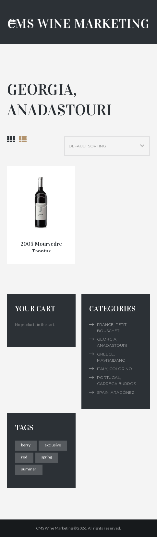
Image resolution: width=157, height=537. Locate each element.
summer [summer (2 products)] (28, 469)
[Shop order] (107, 146)
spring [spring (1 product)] (46, 457)
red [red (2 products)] (24, 457)
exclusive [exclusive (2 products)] (52, 445)
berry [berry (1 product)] (25, 445)
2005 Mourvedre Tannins (41, 248)
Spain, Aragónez (115, 392)
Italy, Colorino (114, 368)
